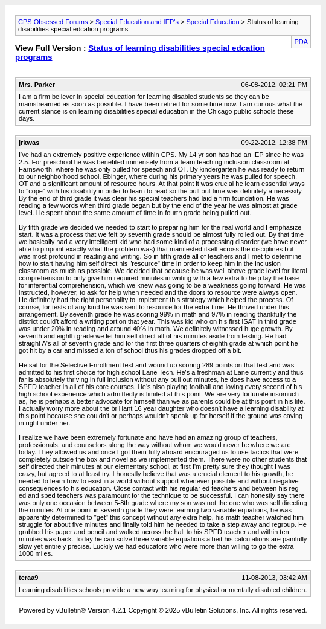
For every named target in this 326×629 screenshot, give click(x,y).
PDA (301, 41)
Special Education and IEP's (137, 21)
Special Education (213, 21)
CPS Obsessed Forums (53, 21)
